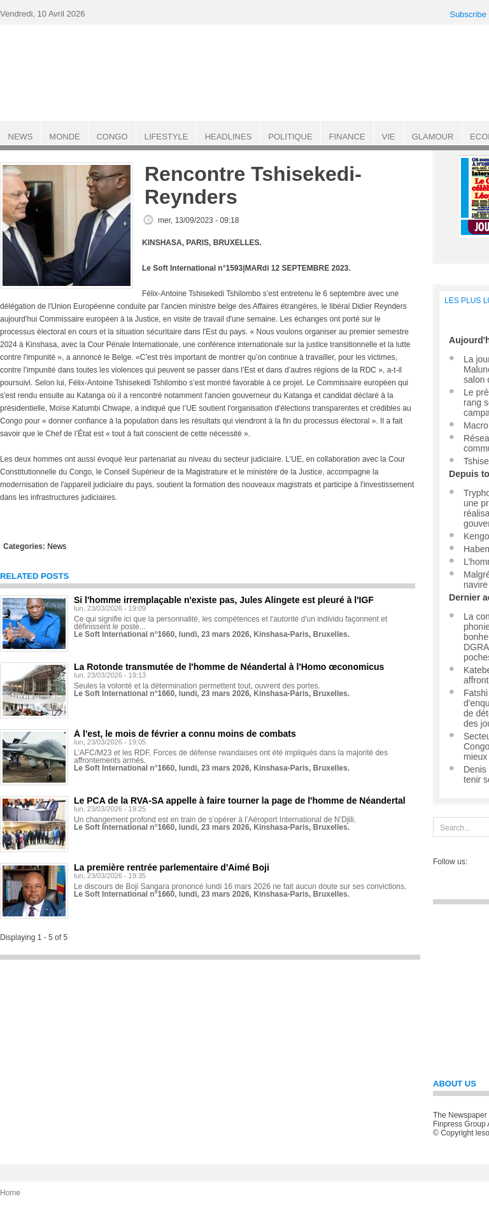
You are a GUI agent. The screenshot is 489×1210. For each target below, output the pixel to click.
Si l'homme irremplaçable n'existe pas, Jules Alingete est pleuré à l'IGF (224, 600)
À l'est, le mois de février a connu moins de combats (185, 734)
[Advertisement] (210, 1056)
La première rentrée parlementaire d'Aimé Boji (171, 867)
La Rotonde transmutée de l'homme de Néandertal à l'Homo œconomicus (229, 667)
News (56, 546)
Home (10, 1192)
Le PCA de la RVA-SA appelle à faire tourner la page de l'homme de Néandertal (240, 800)
